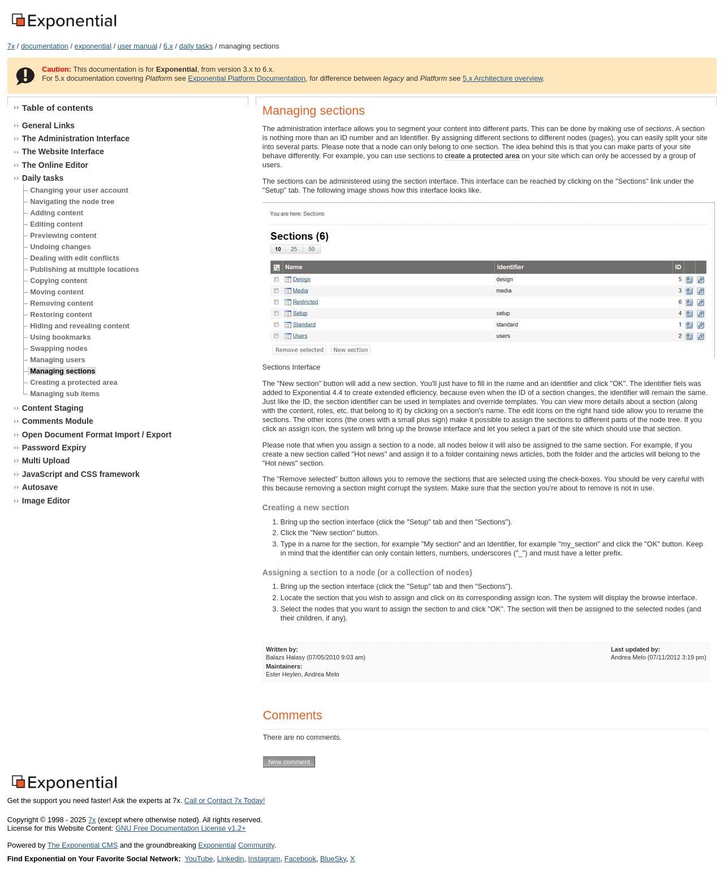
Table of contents (57, 107)
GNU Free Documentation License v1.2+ (180, 828)
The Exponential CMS (83, 845)
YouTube (198, 858)
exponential (93, 46)
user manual (137, 46)
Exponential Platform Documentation (246, 78)
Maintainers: (284, 666)
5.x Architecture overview (503, 78)
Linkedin (230, 858)
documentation (44, 46)
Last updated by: (635, 649)
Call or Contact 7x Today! (224, 800)
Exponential (217, 845)
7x (11, 46)
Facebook (300, 858)
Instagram (264, 858)
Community (256, 845)
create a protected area (482, 155)
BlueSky (333, 858)
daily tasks (196, 46)
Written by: (282, 649)
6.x (168, 46)
